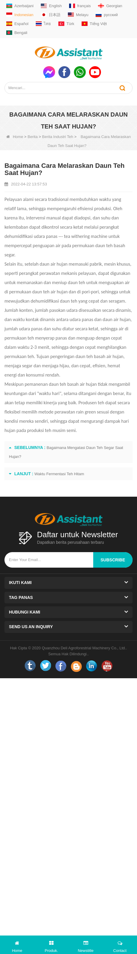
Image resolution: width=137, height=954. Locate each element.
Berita (32, 136)
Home (14, 136)
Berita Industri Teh (57, 136)
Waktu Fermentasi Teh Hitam (59, 474)
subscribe (113, 559)
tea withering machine (86, 236)
